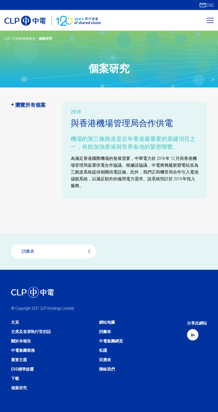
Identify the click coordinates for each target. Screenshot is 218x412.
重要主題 (19, 359)
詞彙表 (57, 251)
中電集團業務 (23, 350)
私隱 (103, 350)
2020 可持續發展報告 (20, 39)
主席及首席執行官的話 (31, 331)
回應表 (105, 359)
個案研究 (19, 388)
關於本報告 (21, 341)
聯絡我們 (107, 369)
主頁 (15, 322)
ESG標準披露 (22, 369)
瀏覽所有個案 (30, 105)
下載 (15, 378)
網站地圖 (107, 322)
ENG (210, 5)
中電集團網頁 (111, 341)
